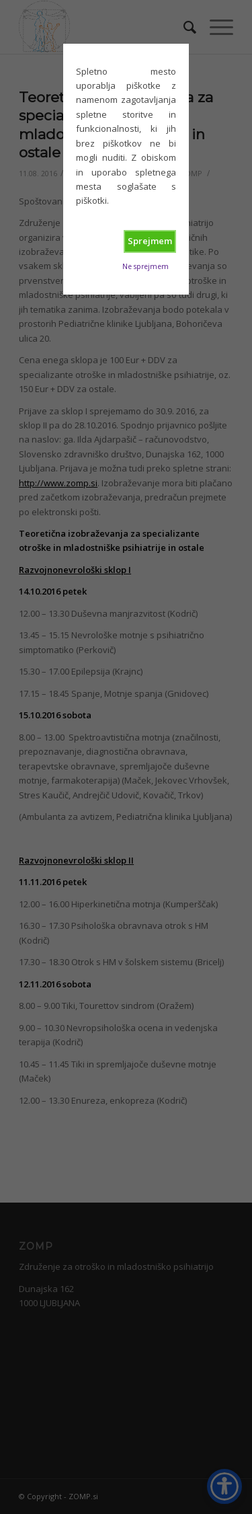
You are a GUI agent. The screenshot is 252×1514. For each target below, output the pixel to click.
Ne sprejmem (145, 266)
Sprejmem (150, 241)
